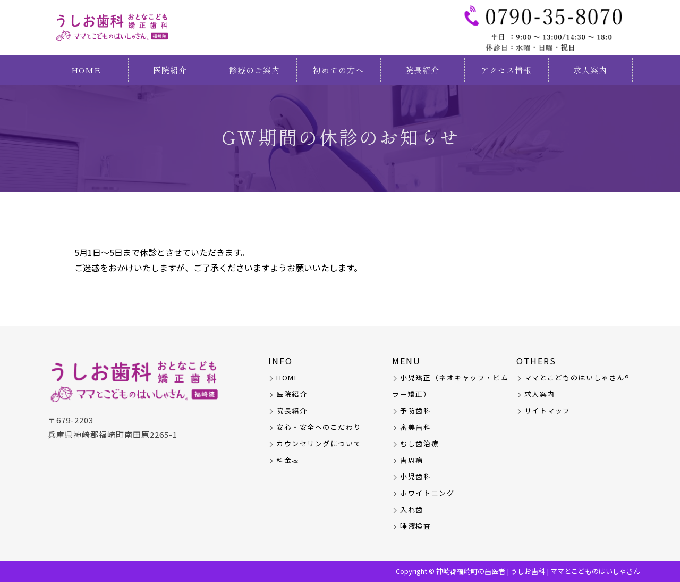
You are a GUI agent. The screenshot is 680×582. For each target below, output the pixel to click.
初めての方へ (338, 70)
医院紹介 (170, 70)
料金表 (288, 460)
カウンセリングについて (318, 443)
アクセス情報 (506, 70)
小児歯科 (415, 476)
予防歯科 (415, 410)
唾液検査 (415, 526)
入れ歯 (411, 509)
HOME (86, 70)
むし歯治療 (419, 443)
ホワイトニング (427, 493)
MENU (406, 360)
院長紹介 (422, 70)
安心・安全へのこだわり (318, 427)
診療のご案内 (254, 70)
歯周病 (411, 460)
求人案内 (590, 70)
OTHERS (536, 360)
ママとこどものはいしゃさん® (577, 377)
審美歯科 (415, 427)
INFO (280, 360)
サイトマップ (547, 410)
